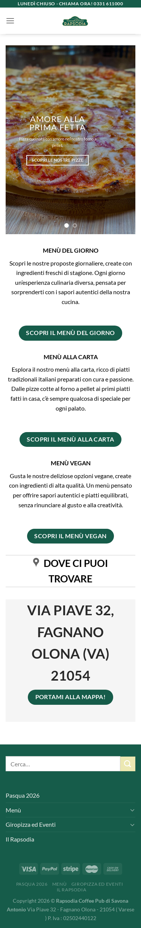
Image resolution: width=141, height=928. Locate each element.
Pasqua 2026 (22, 795)
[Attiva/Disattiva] (132, 809)
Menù (13, 810)
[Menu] (10, 20)
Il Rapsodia (20, 839)
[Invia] (127, 764)
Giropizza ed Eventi (31, 824)
